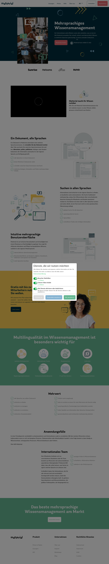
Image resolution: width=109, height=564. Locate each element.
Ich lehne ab (38, 297)
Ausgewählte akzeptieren (54, 297)
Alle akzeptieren (69, 297)
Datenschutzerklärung (40, 274)
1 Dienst (41, 280)
